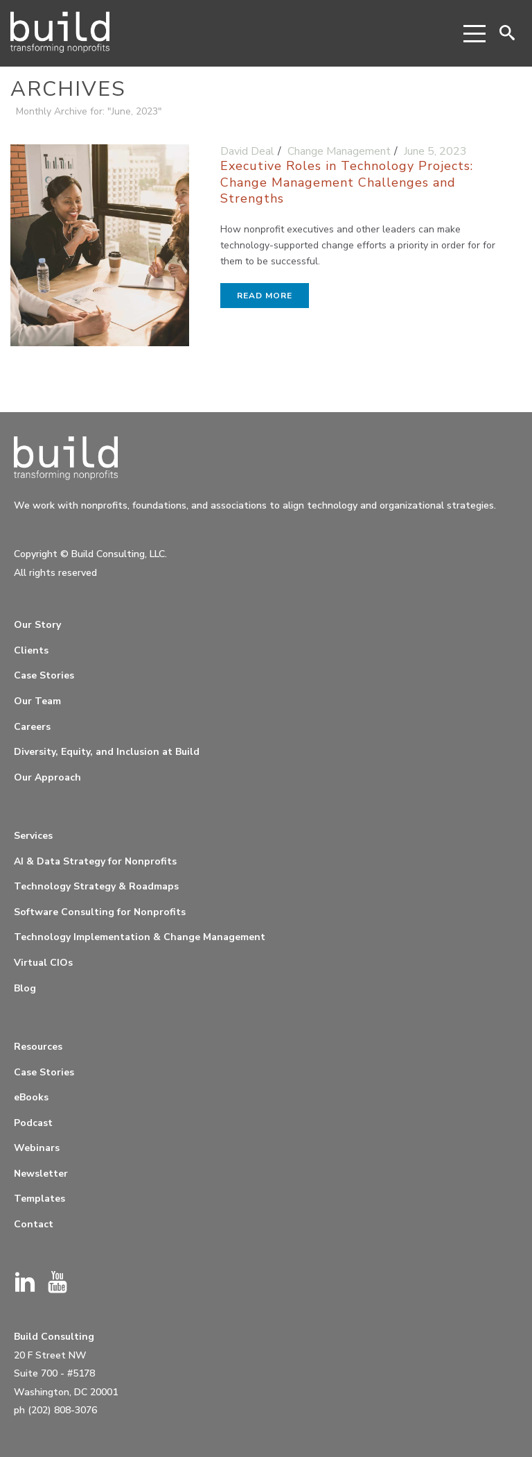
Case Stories (44, 675)
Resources (38, 1046)
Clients (31, 650)
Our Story (37, 624)
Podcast (33, 1123)
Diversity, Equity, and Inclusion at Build (107, 751)
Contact (33, 1224)
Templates (39, 1198)
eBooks (31, 1097)
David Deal (247, 151)
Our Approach (47, 777)
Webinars (37, 1147)
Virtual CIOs (43, 962)
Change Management (339, 151)
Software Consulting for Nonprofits (100, 912)
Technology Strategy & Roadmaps (96, 886)
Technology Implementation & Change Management (139, 937)
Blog (25, 988)
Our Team (37, 701)
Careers (32, 726)
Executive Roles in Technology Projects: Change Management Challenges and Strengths (346, 182)
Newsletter (41, 1173)
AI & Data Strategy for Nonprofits (95, 861)
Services (33, 835)
